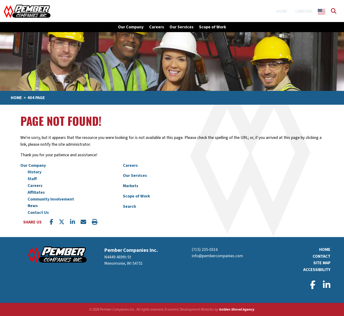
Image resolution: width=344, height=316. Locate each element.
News (33, 206)
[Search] (337, 11)
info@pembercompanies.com (217, 256)
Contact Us (38, 213)
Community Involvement (51, 199)
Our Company (33, 165)
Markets (130, 186)
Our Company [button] (131, 27)
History (34, 172)
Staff (32, 179)
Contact (321, 256)
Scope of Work (212, 27)
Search (129, 206)
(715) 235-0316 (205, 250)
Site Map (321, 263)
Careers (303, 11)
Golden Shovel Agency (236, 309)
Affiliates (36, 192)
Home (282, 11)
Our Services (181, 27)
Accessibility (316, 270)
